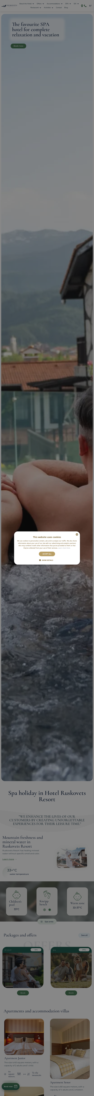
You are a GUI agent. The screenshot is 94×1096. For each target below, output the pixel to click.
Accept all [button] (47, 554)
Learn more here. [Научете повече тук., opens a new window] (64, 548)
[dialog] (47, 548)
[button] (47, 560)
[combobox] (77, 534)
